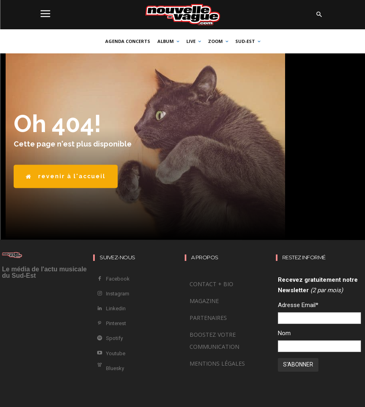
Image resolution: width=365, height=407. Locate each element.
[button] (319, 15)
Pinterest (116, 322)
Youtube (115, 351)
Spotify (114, 337)
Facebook (117, 279)
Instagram (117, 293)
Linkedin (115, 308)
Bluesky (115, 366)
